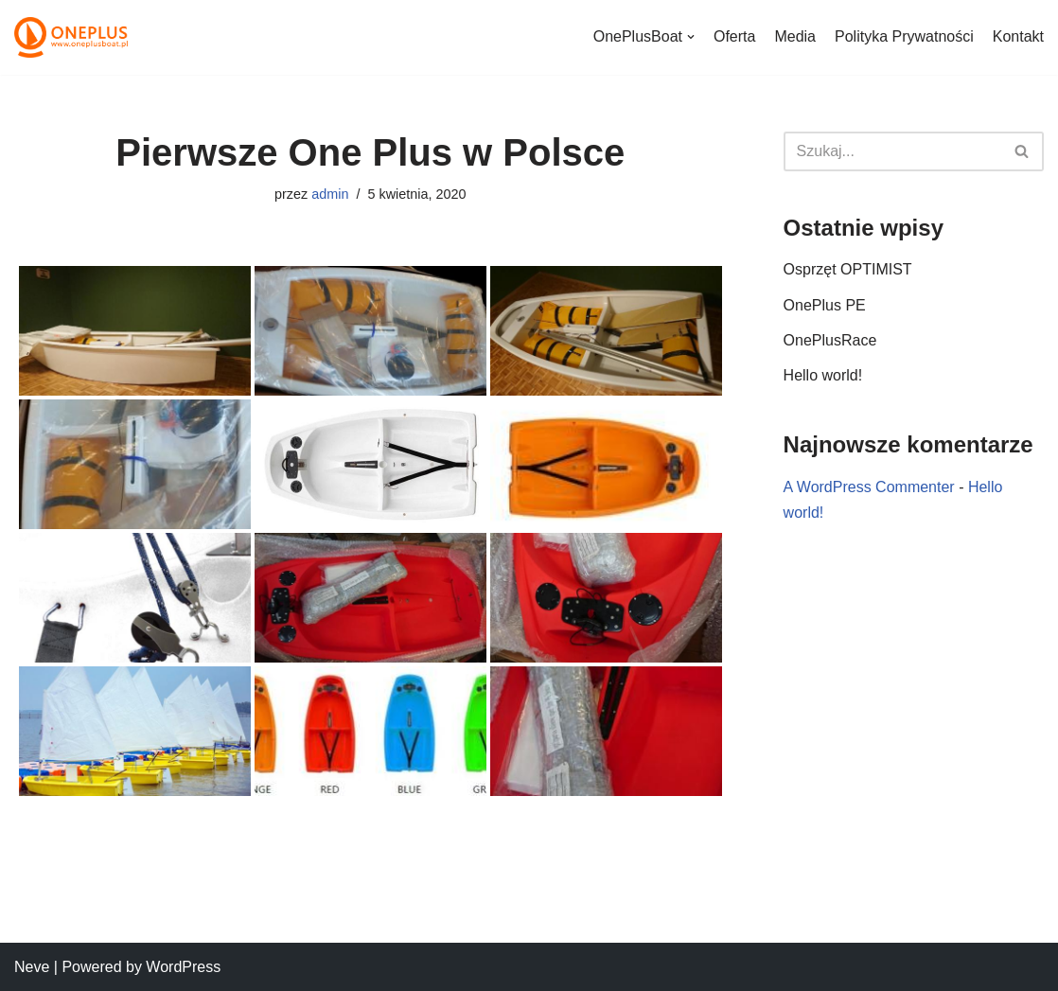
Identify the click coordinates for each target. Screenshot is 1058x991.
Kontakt (1018, 36)
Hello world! (823, 375)
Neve (31, 967)
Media (795, 36)
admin (329, 194)
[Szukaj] (892, 151)
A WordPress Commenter (869, 487)
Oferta (734, 36)
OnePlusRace (830, 340)
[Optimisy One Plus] (71, 37)
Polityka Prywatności (904, 36)
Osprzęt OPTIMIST (848, 269)
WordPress (183, 967)
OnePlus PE (825, 305)
